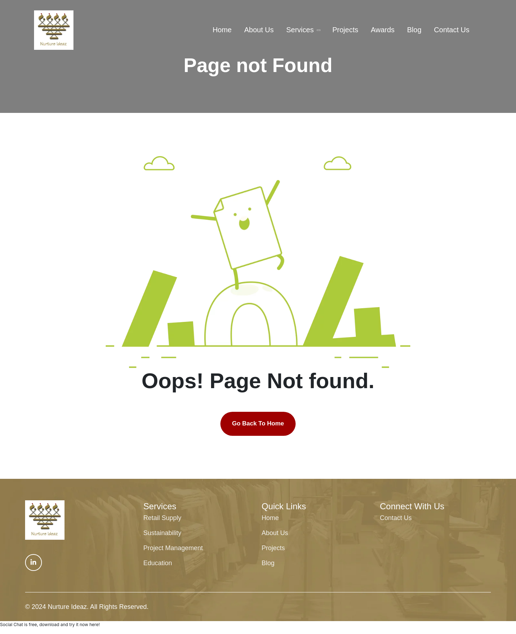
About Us (258, 30)
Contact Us (451, 30)
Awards (383, 30)
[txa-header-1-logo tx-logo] (53, 30)
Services (300, 30)
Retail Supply (162, 517)
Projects (345, 30)
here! (94, 624)
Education (157, 563)
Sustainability (162, 533)
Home (221, 30)
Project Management (173, 548)
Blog (414, 30)
